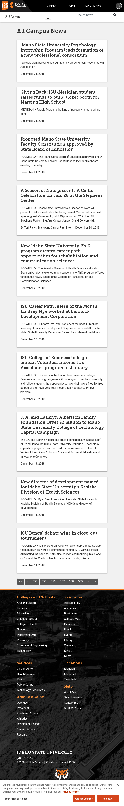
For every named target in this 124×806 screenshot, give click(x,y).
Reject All (108, 798)
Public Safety (25, 684)
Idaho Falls (71, 674)
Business (22, 608)
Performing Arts (26, 635)
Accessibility (72, 602)
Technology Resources (31, 690)
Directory (69, 624)
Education (23, 613)
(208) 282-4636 (73, 708)
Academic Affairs (27, 713)
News (67, 656)
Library (68, 640)
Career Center (25, 668)
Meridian (69, 668)
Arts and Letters (27, 602)
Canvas (68, 645)
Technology (24, 650)
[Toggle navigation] (48, 17)
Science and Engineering (32, 645)
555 (44, 581)
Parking (21, 679)
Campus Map (72, 618)
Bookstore (70, 613)
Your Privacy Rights (16, 798)
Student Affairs (26, 729)
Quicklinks (93, 5)
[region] (62, 793)
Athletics (22, 718)
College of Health (27, 624)
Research (22, 734)
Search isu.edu (73, 697)
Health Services (26, 674)
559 (80, 581)
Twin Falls (70, 679)
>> (94, 581)
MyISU (68, 650)
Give (72, 5)
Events (68, 635)
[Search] (119, 5)
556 (53, 581)
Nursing (21, 629)
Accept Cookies (84, 798)
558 (71, 581)
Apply (51, 5)
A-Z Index (70, 608)
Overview (22, 702)
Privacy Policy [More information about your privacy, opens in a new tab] (71, 791)
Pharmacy (23, 640)
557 (62, 581)
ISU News (12, 17)
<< (20, 581)
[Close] (118, 785)
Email (67, 629)
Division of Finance (28, 724)
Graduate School (27, 618)
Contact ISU (71, 702)
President (23, 708)
